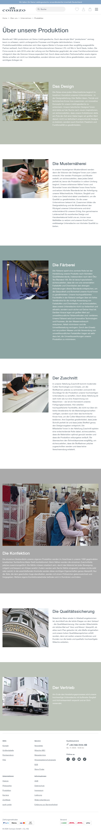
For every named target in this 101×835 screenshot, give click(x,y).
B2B (36, 765)
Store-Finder (39, 769)
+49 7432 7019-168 (78, 745)
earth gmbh (7, 805)
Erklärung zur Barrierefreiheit (46, 805)
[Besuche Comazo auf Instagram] (73, 759)
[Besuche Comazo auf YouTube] (79, 759)
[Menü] (96, 9)
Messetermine (40, 755)
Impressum (38, 790)
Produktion (6, 790)
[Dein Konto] (84, 9)
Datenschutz (39, 786)
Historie (5, 781)
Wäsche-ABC (39, 750)
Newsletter (38, 746)
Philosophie (7, 786)
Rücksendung (8, 755)
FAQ (4, 760)
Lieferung (38, 795)
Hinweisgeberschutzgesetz (45, 760)
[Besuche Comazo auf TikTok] (84, 759)
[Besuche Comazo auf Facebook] (68, 759)
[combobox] (52, 9)
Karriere (5, 795)
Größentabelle (8, 750)
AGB (36, 781)
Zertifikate (6, 800)
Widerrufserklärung (42, 800)
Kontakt (5, 746)
